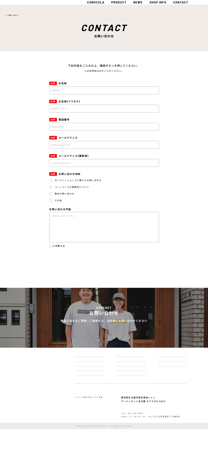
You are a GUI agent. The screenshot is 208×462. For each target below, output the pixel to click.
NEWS (106, 6)
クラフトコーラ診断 (88, 395)
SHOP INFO (126, 6)
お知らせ (132, 381)
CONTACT (149, 6)
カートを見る (173, 388)
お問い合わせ (173, 381)
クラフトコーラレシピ (89, 403)
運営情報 (132, 388)
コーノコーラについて (89, 374)
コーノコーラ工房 (89, 421)
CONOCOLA (64, 6)
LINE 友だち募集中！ (130, 341)
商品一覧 (80, 381)
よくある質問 (173, 374)
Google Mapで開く (136, 435)
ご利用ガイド (38, 445)
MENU (191, 6)
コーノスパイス (135, 421)
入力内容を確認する (104, 263)
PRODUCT (87, 6)
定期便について (137, 403)
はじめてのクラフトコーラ (92, 388)
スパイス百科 (135, 374)
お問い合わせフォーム (77, 341)
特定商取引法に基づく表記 (33, 442)
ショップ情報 (135, 395)
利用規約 (25, 445)
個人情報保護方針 (63, 246)
